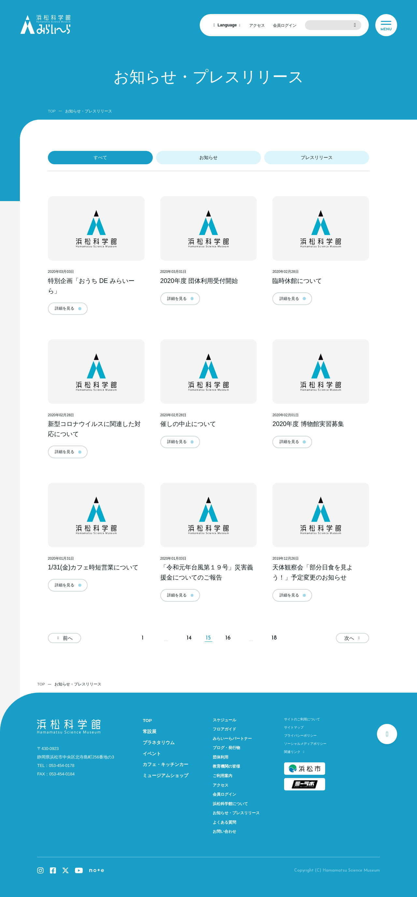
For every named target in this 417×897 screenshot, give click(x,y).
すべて (100, 157)
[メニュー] (386, 25)
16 (228, 638)
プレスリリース (317, 157)
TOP (52, 111)
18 (274, 638)
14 (189, 638)
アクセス (257, 25)
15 (208, 638)
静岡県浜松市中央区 (75, 757)
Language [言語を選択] (227, 25)
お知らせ (208, 157)
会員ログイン (284, 25)
